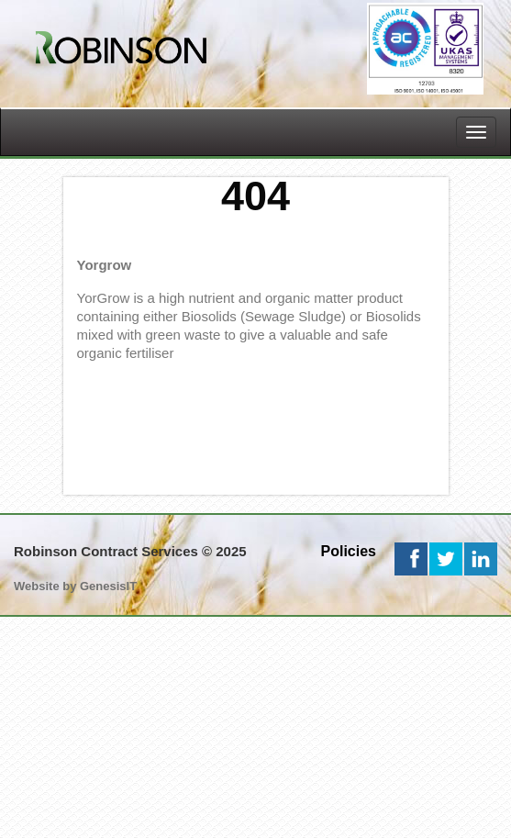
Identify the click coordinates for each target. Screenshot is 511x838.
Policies (348, 551)
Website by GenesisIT (75, 586)
